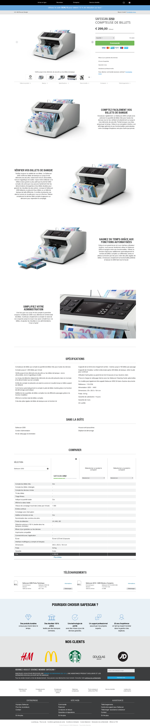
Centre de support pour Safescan (112, 707)
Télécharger (67, 588)
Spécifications (63, 83)
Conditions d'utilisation (72, 722)
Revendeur (59, 2)
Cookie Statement (85, 722)
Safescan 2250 (19, 469)
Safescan (60, 476)
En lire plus (19, 715)
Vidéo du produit (24, 83)
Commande (115, 43)
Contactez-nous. (131, 12)
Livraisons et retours (65, 710)
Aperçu (44, 83)
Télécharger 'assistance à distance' (113, 710)
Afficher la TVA (113, 722)
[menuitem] (21, 2)
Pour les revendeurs (22, 707)
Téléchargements (124, 83)
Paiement (61, 707)
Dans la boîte (84, 83)
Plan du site (43, 722)
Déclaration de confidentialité (100, 722)
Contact (18, 710)
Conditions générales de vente (56, 722)
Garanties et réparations (66, 712)
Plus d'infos (58, 557)
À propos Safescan (22, 704)
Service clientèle (94, 2)
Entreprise (76, 2)
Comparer (103, 83)
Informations (68, 583)
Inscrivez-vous (121, 677)
